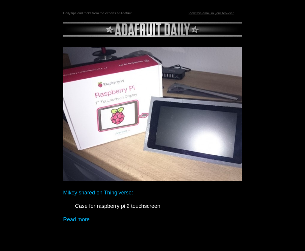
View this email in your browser (211, 13)
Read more (76, 219)
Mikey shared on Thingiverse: (98, 193)
